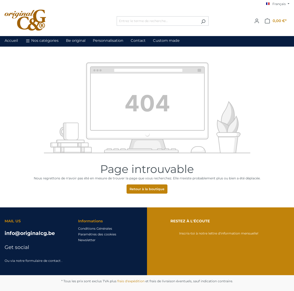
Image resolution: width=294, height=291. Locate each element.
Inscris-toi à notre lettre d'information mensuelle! (218, 233)
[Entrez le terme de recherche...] (157, 21)
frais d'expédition (130, 281)
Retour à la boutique (147, 189)
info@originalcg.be (30, 233)
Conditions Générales (95, 228)
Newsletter (87, 240)
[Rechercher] (203, 21)
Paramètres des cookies (97, 234)
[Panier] (275, 21)
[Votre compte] (257, 21)
